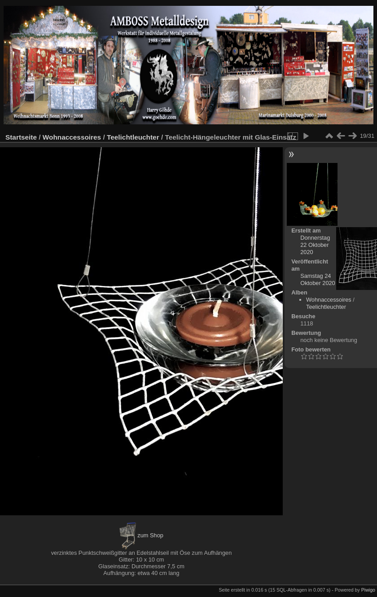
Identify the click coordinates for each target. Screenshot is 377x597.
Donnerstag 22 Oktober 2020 (315, 244)
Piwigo (368, 590)
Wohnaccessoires (72, 137)
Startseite (21, 137)
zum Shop (141, 535)
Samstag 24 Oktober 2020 (317, 279)
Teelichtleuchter (133, 137)
